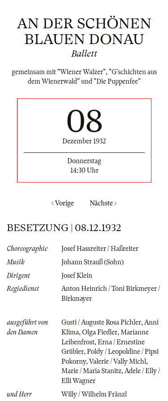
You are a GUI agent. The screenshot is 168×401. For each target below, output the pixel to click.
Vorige (63, 203)
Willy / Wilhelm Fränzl (94, 394)
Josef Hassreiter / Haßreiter (99, 248)
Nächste (103, 203)
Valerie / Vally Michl (117, 361)
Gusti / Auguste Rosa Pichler (101, 322)
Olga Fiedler (99, 332)
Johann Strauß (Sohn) (92, 262)
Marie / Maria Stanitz (91, 370)
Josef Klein (76, 275)
